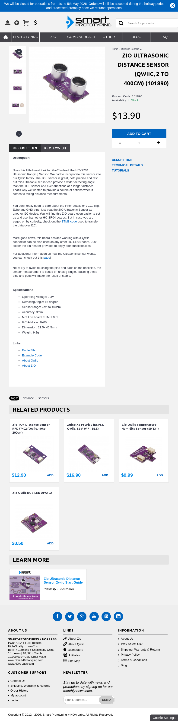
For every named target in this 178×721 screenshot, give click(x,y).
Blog (122, 665)
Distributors (73, 650)
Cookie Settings (164, 718)
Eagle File (28, 350)
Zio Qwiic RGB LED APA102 (32, 492)
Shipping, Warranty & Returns (139, 650)
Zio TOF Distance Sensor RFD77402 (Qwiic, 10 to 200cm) (31, 428)
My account (17, 695)
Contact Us (16, 681)
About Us (125, 639)
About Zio (72, 639)
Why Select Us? (130, 644)
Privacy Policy (129, 655)
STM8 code (69, 221)
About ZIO (29, 365)
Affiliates (71, 655)
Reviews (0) (55, 147)
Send (106, 700)
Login (13, 700)
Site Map (71, 661)
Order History (18, 690)
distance (28, 398)
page (46, 257)
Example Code (32, 355)
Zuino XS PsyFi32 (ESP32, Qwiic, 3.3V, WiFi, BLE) (85, 426)
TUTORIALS (120, 170)
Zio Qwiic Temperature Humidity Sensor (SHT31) (140, 426)
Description (25, 147)
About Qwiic (30, 360)
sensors (43, 398)
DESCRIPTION (122, 160)
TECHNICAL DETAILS (127, 165)
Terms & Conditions (132, 660)
